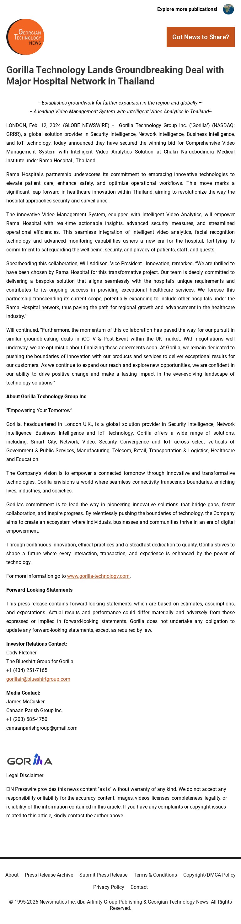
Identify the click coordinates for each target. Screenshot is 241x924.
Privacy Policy (108, 887)
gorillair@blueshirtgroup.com (38, 679)
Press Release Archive (49, 875)
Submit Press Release (103, 875)
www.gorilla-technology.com (98, 576)
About (12, 875)
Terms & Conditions (155, 875)
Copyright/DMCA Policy (209, 875)
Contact (139, 887)
